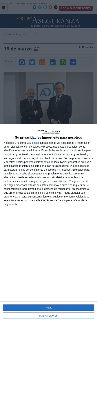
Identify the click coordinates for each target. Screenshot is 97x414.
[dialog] (48, 269)
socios (36, 143)
